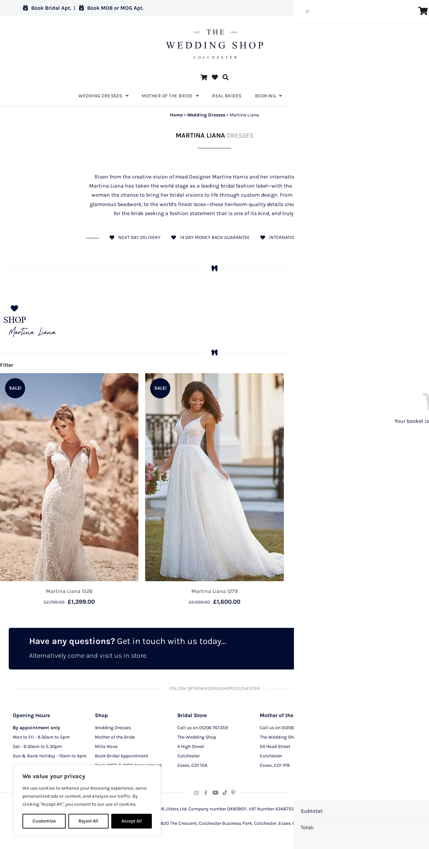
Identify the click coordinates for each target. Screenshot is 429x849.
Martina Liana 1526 (69, 591)
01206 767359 (213, 730)
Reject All (88, 821)
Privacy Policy (356, 739)
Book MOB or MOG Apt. (111, 8)
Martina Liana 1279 (214, 591)
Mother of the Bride (115, 739)
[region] (87, 800)
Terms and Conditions (365, 758)
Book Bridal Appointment (121, 758)
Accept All (131, 821)
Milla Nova (106, 748)
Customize (44, 821)
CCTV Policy (354, 748)
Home (176, 115)
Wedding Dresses (206, 115)
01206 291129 (295, 730)
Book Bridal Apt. (47, 8)
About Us (351, 730)
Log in (393, 8)
